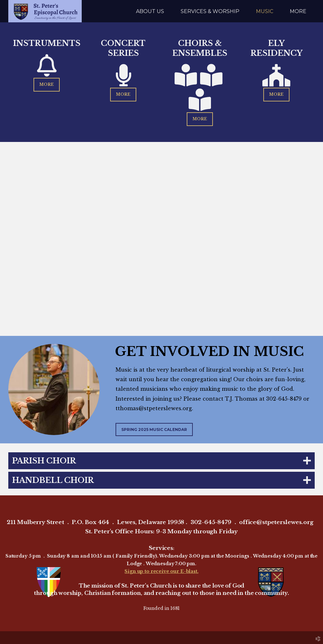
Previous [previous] (11, 243)
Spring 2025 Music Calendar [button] (154, 429)
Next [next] (311, 243)
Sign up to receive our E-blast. (161, 571)
